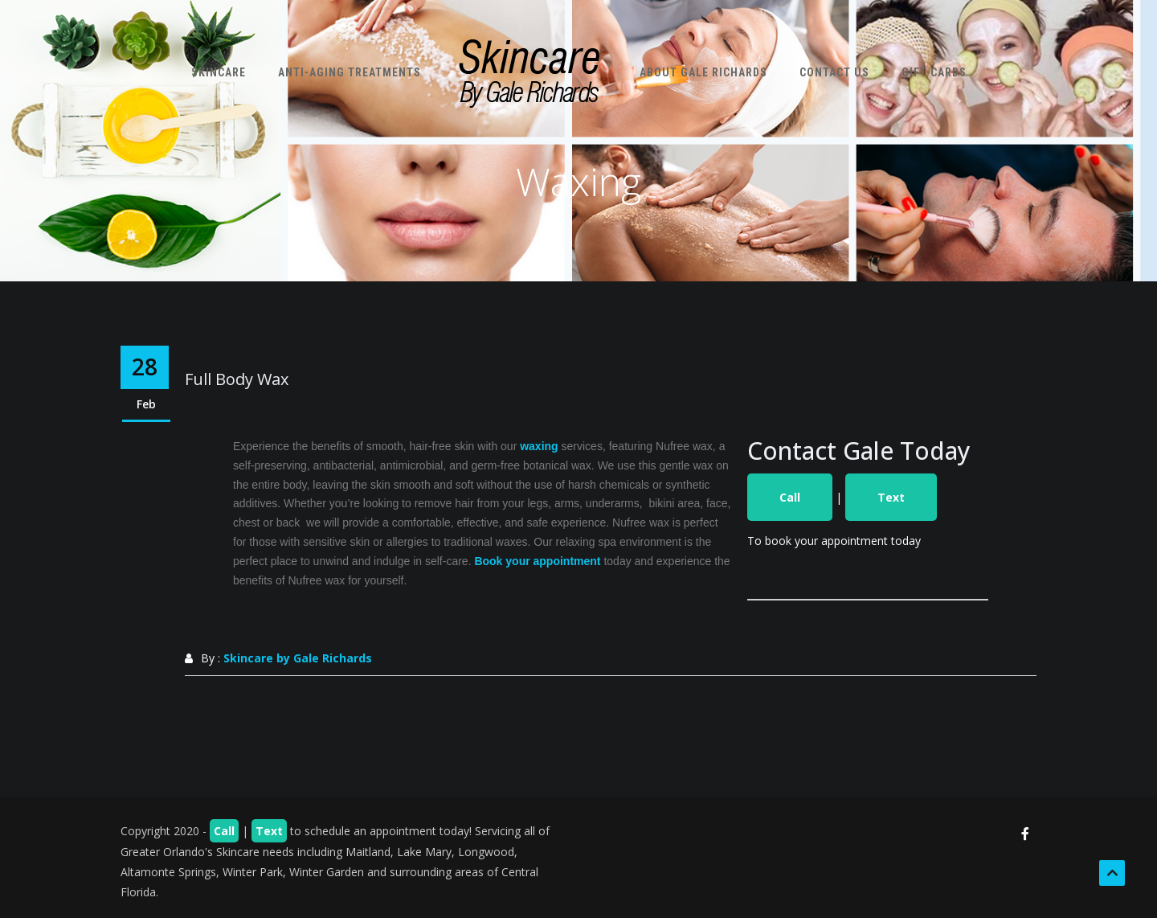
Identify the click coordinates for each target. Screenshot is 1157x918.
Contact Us (834, 72)
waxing (539, 446)
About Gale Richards (703, 72)
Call (789, 497)
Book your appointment (537, 561)
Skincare (218, 72)
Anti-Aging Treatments (349, 72)
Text (891, 497)
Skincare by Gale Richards (297, 658)
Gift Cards (934, 72)
